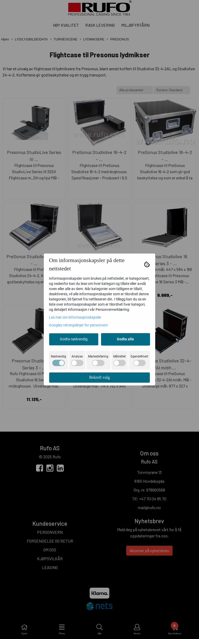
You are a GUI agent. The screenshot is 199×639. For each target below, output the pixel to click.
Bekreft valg (99, 377)
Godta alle (125, 339)
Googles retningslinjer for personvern (78, 325)
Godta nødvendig (74, 339)
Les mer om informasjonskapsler (75, 317)
